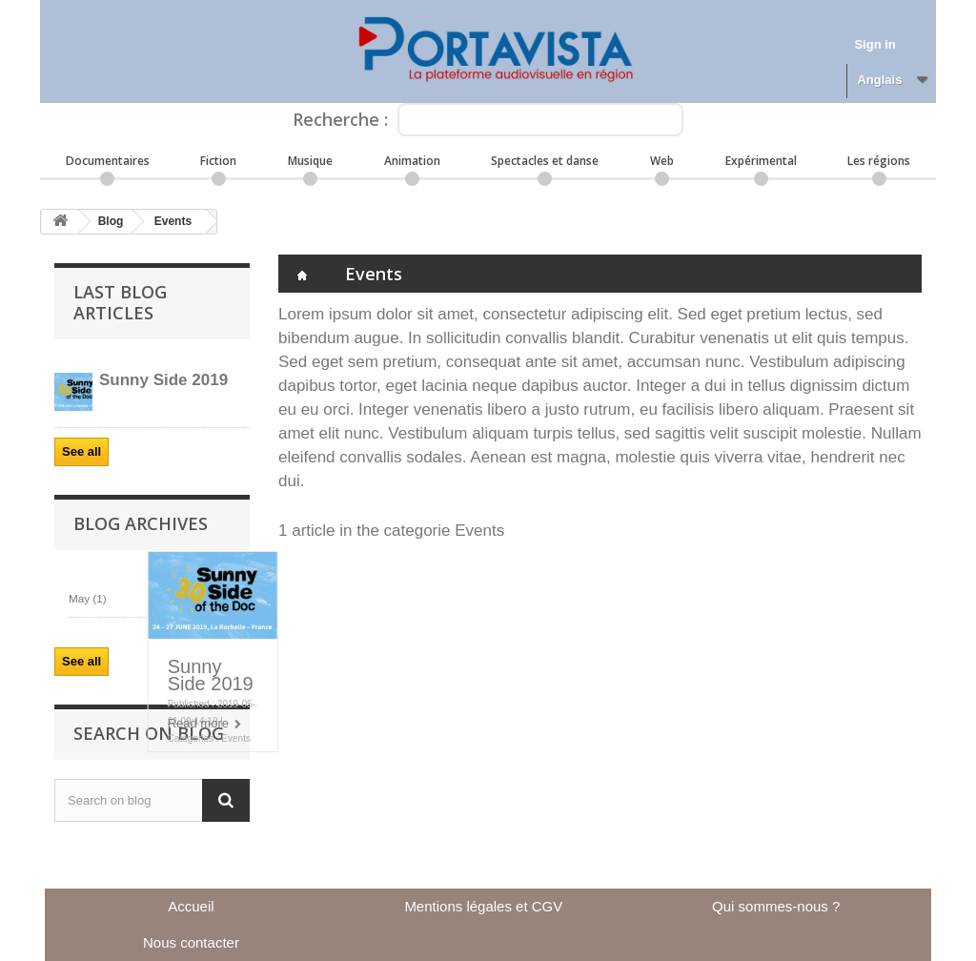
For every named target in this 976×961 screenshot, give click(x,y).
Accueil (191, 906)
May (88, 598)
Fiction (218, 161)
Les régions (878, 161)
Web (662, 161)
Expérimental (761, 161)
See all (81, 451)
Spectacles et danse (545, 161)
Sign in (874, 44)
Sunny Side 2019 (211, 675)
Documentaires (108, 161)
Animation (412, 161)
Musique (310, 161)
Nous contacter (191, 942)
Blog (111, 221)
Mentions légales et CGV (483, 906)
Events (173, 221)
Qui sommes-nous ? (776, 906)
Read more (198, 723)
